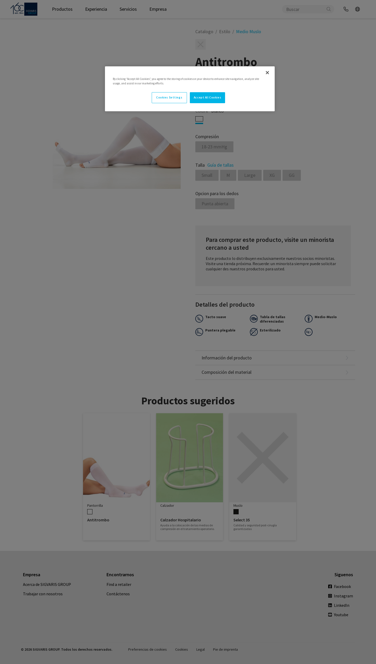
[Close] (267, 72)
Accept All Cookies (207, 97)
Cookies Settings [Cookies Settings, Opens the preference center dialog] (169, 97)
